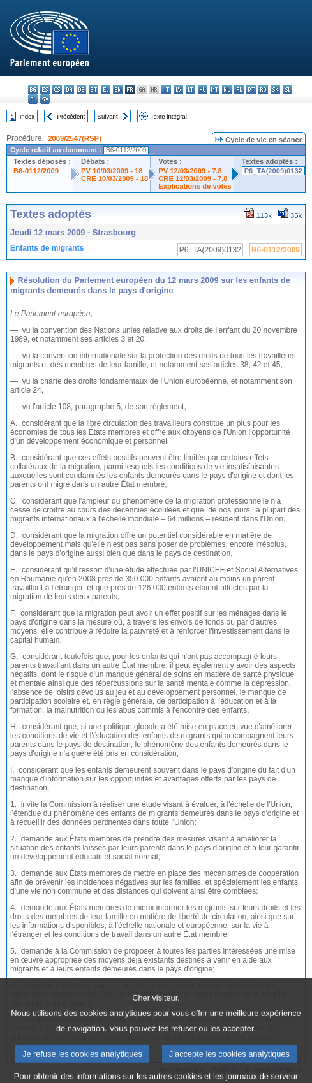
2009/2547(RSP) (74, 138)
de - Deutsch (81, 89)
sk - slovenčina (275, 89)
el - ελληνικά (105, 89)
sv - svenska (45, 99)
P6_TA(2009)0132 (273, 171)
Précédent (71, 116)
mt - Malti (214, 89)
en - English (118, 89)
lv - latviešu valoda (178, 89)
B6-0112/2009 (36, 171)
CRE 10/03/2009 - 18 (114, 178)
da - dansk (69, 89)
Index (27, 116)
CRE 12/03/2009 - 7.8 (192, 178)
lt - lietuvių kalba (190, 89)
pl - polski (239, 89)
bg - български (33, 89)
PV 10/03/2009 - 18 (111, 171)
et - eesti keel (93, 89)
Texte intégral (169, 116)
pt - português (251, 89)
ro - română (263, 89)
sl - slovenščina (287, 89)
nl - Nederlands (227, 89)
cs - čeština (57, 89)
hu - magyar (202, 89)
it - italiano (166, 89)
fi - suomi (33, 99)
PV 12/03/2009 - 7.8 (190, 171)
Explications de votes (194, 186)
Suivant (108, 116)
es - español (45, 89)
